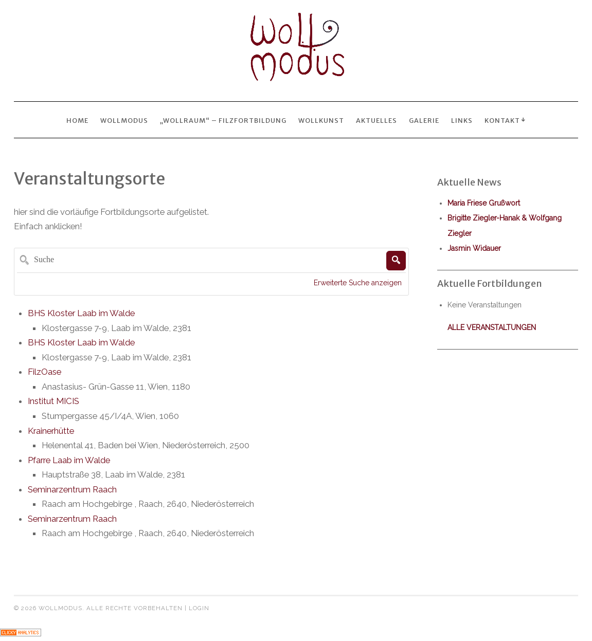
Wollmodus (124, 120)
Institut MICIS (53, 401)
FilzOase (44, 372)
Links (462, 120)
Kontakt (502, 120)
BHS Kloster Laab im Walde (81, 313)
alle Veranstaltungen (491, 327)
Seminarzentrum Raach (72, 489)
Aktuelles (376, 120)
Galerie (424, 120)
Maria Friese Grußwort (483, 203)
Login (199, 608)
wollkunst (321, 120)
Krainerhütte (51, 431)
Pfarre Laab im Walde (69, 460)
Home (77, 120)
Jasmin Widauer (474, 248)
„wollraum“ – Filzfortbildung (223, 120)
